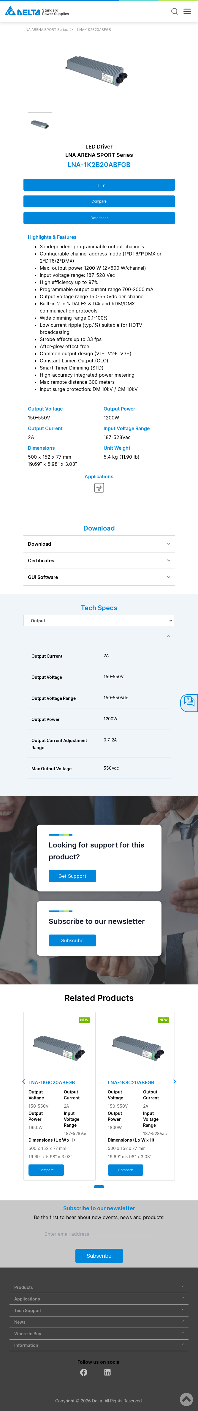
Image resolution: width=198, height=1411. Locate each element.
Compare (99, 201)
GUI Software (43, 577)
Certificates (41, 561)
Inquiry (99, 184)
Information (99, 1345)
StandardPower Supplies (55, 12)
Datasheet (99, 218)
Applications (99, 1299)
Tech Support (99, 1310)
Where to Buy (99, 1333)
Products (99, 1287)
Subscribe (72, 940)
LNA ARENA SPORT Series (45, 29)
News (99, 1322)
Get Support (72, 876)
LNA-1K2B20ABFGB (94, 29)
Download (39, 544)
